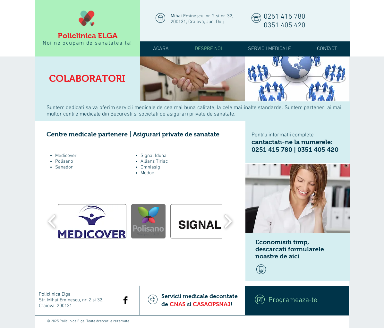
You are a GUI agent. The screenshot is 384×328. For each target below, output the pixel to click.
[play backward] (52, 221)
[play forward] (228, 221)
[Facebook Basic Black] (125, 300)
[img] (192, 78)
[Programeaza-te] (297, 300)
